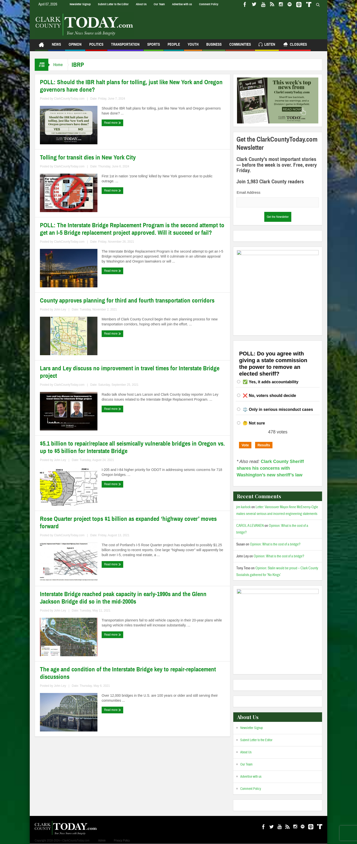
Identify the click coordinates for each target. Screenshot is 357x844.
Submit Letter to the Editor (113, 4)
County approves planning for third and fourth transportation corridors (127, 300)
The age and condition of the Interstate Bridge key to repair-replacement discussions (128, 673)
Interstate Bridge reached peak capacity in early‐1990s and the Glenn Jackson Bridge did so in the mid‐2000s (123, 597)
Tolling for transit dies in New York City (88, 157)
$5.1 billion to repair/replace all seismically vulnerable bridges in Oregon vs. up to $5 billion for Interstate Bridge (132, 447)
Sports (154, 46)
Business (214, 46)
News (56, 46)
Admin (102, 841)
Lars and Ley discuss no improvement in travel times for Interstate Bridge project (129, 372)
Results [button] (264, 445)
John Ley (60, 309)
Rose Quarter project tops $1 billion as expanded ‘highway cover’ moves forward (128, 522)
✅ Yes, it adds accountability (270, 382)
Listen (267, 45)
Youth (193, 46)
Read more (112, 122)
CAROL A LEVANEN (250, 525)
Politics (96, 46)
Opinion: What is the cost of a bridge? (275, 544)
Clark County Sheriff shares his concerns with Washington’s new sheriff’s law (270, 468)
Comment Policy (208, 4)
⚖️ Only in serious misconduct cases (278, 409)
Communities (240, 46)
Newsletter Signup (80, 4)
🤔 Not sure (254, 423)
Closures (295, 45)
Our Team (159, 4)
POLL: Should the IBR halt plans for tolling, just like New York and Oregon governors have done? (131, 85)
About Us (141, 4)
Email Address (248, 192)
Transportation (125, 46)
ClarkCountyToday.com (69, 98)
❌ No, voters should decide (269, 395)
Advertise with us (182, 4)
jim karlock (243, 507)
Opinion (75, 46)
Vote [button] (245, 445)
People (174, 46)
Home (58, 64)
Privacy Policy (122, 841)
